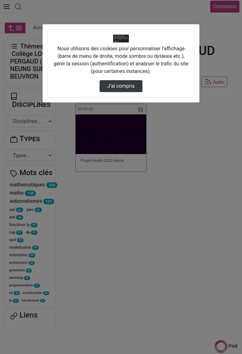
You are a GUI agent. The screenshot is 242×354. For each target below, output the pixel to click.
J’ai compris (121, 86)
